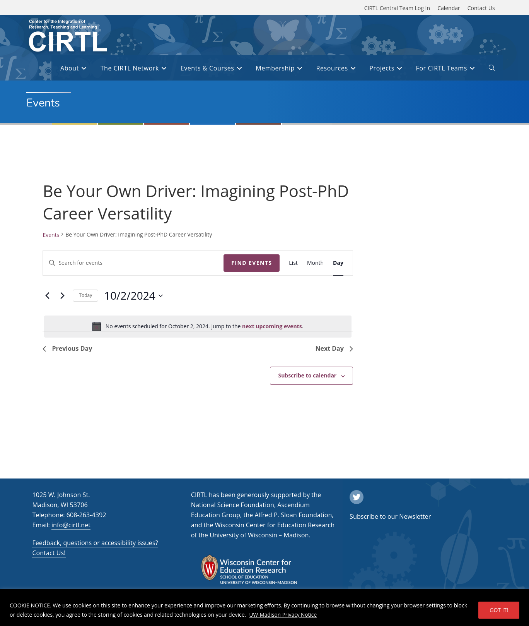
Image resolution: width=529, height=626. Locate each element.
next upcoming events (272, 326)
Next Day (334, 348)
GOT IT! (499, 610)
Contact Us (481, 8)
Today (85, 295)
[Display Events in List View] (293, 263)
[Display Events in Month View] (315, 263)
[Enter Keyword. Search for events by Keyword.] (133, 263)
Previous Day (67, 348)
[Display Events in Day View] (338, 263)
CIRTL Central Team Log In (397, 8)
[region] (264, 607)
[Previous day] (47, 295)
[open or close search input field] (492, 69)
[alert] (197, 326)
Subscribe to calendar (307, 375)
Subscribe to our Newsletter (390, 516)
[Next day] (62, 295)
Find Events (251, 262)
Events (51, 234)
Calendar (448, 8)
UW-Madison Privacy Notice (284, 614)
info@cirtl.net (70, 525)
